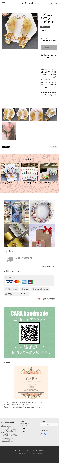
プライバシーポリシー (25, 450)
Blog (23, 428)
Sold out (48, 48)
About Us (24, 426)
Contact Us (25, 431)
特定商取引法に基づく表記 (39, 450)
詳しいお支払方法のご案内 (47, 299)
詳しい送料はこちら (49, 266)
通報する (53, 146)
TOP (16, 450)
